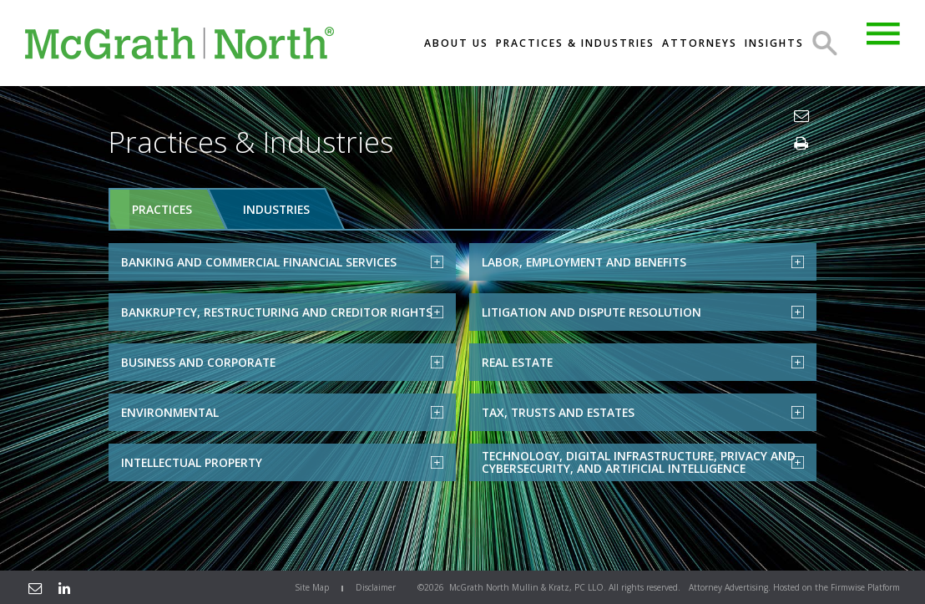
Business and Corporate (282, 361)
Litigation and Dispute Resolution (643, 311)
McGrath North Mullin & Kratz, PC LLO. (527, 587)
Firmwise (848, 587)
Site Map (312, 587)
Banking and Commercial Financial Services (282, 261)
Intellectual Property (282, 461)
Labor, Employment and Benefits (643, 261)
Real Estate (643, 361)
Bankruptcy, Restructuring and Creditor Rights (282, 311)
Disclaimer (376, 587)
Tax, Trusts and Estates (643, 411)
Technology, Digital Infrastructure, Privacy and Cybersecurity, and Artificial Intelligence (643, 462)
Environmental (282, 411)
